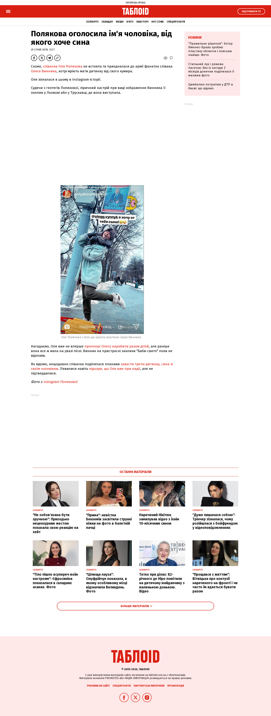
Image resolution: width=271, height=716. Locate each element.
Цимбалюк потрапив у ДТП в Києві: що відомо (210, 86)
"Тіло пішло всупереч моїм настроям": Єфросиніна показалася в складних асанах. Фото (55, 580)
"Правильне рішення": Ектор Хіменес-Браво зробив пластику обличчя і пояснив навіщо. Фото (210, 49)
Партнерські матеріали (149, 685)
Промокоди (175, 685)
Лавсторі (142, 21)
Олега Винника (44, 71)
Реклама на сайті (98, 685)
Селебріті (92, 21)
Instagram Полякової (59, 382)
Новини (195, 38)
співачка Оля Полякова (62, 66)
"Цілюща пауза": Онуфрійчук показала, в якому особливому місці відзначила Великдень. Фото (106, 582)
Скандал (107, 21)
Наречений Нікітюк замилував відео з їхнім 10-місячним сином (159, 519)
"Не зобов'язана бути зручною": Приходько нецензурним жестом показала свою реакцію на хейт (55, 523)
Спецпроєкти (176, 21)
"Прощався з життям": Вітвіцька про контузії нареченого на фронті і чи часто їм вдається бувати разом (215, 582)
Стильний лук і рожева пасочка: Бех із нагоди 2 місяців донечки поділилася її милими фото (211, 69)
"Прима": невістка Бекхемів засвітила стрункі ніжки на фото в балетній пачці (109, 521)
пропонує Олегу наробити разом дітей (116, 346)
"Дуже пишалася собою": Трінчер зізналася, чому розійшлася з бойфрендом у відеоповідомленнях (215, 521)
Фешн (119, 21)
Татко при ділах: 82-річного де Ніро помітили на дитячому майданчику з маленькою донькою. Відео (162, 582)
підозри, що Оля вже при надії (114, 369)
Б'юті (129, 21)
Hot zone (157, 21)
